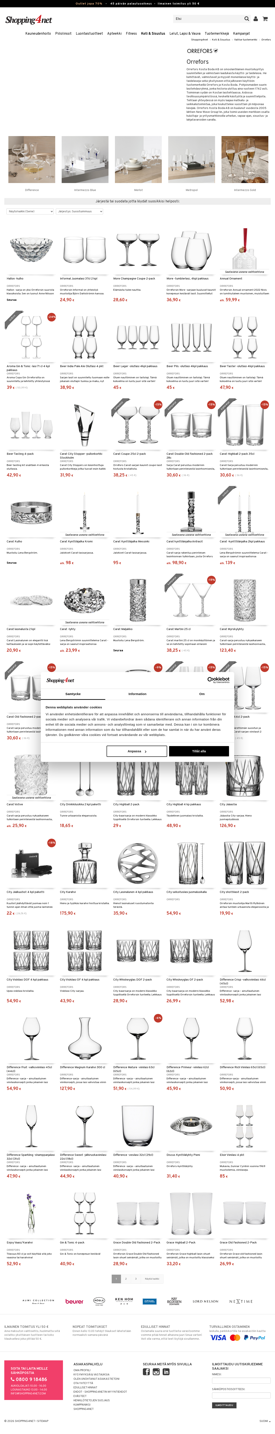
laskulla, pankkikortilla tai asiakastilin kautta (240, 1332)
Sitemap (42, 1421)
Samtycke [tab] (73, 694)
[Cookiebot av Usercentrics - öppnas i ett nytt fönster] (210, 680)
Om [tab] (202, 694)
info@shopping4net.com (28, 1393)
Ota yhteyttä (83, 1383)
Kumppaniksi (81, 1405)
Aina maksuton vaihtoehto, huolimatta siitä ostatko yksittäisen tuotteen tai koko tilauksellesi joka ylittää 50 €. (35, 1333)
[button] (265, 19)
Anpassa (137, 751)
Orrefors (266, 40)
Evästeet (80, 1396)
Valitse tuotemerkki (245, 40)
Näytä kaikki (152, 1279)
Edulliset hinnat (85, 1387)
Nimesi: (216, 1374)
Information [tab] (137, 694)
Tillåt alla (199, 751)
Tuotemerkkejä (217, 34)
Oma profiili (81, 1370)
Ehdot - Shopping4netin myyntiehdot (100, 1392)
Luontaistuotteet (89, 34)
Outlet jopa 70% (89, 4)
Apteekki (114, 34)
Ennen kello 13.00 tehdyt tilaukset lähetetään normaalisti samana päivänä (103, 1331)
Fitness (131, 34)
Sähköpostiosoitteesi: (228, 1389)
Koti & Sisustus (153, 34)
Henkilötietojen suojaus (91, 1400)
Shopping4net (199, 40)
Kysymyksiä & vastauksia (91, 1375)
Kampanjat (241, 34)
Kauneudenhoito (38, 34)
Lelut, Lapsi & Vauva (185, 34)
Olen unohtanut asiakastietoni (96, 1379)
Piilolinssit (63, 34)
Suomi (265, 1421)
